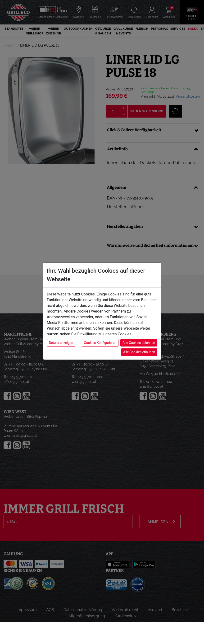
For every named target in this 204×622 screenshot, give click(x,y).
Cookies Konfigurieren (100, 343)
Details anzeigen (61, 343)
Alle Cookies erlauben (139, 352)
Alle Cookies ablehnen (138, 343)
